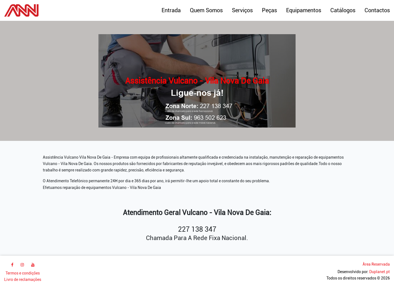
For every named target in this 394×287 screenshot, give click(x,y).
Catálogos (342, 10)
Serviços (242, 10)
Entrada (171, 10)
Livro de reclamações (22, 279)
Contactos (377, 10)
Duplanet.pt (379, 271)
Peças (269, 10)
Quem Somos (206, 10)
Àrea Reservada (376, 264)
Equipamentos (303, 10)
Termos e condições (23, 273)
